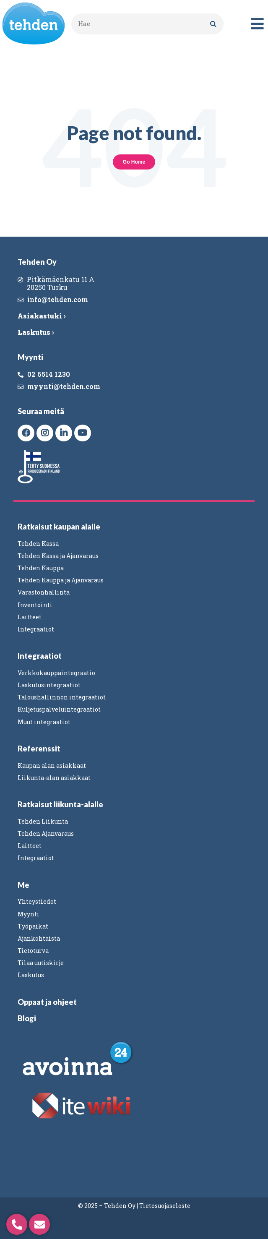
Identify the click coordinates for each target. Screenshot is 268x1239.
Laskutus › (36, 332)
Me (23, 884)
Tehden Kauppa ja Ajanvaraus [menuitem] (61, 580)
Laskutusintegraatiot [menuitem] (49, 685)
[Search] (213, 23)
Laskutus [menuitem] (31, 975)
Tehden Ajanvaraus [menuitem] (46, 833)
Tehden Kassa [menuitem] (38, 544)
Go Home (134, 162)
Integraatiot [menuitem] (36, 629)
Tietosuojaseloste (164, 1206)
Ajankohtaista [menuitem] (39, 938)
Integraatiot (40, 655)
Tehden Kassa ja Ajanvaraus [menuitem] (58, 556)
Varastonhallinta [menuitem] (44, 592)
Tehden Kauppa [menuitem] (41, 568)
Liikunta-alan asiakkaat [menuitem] (54, 778)
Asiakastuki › (41, 315)
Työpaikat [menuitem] (33, 926)
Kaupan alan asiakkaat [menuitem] (52, 765)
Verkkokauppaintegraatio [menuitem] (56, 673)
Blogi (27, 1018)
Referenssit (39, 748)
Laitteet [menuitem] (30, 617)
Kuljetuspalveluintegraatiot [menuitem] (59, 709)
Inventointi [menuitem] (35, 605)
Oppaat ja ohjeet (47, 1002)
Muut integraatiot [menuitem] (44, 722)
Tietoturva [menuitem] (33, 951)
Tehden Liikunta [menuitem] (43, 821)
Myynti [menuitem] (28, 914)
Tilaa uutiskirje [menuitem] (41, 963)
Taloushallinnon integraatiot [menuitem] (62, 697)
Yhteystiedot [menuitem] (37, 901)
